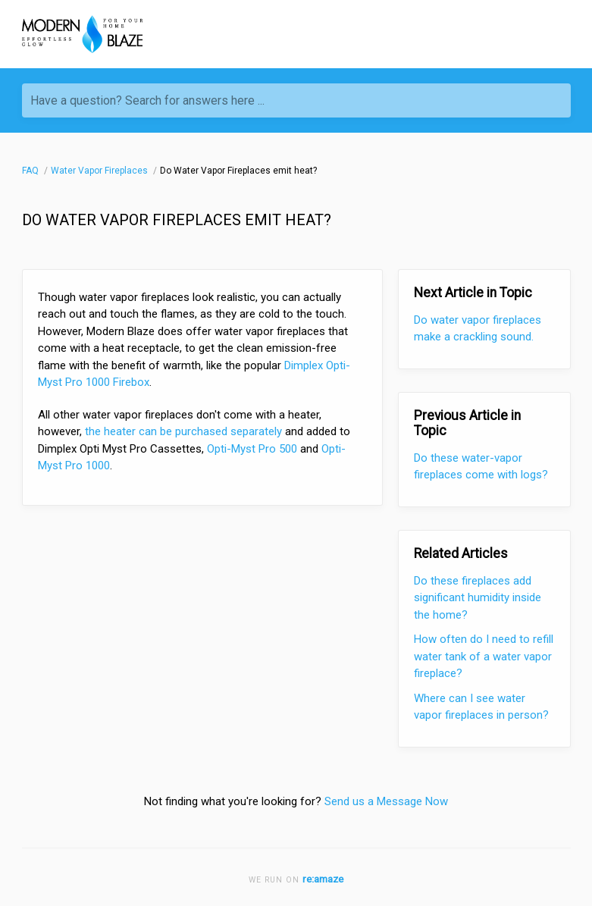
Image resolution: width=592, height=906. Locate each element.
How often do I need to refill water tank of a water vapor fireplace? (483, 656)
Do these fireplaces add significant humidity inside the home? (477, 598)
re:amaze (322, 879)
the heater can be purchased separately (182, 431)
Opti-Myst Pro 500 (252, 449)
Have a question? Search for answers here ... (147, 100)
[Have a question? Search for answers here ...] (296, 100)
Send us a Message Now (386, 801)
